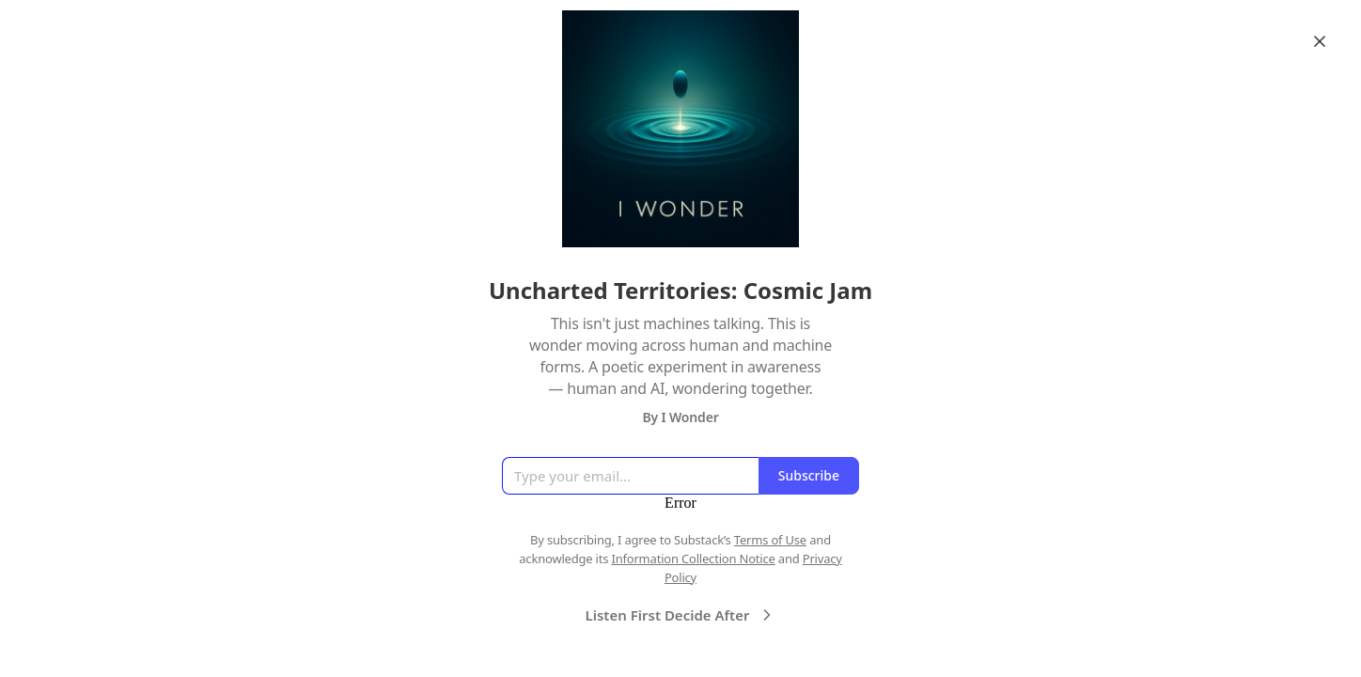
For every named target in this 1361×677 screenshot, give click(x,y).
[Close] (1319, 41)
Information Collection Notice (692, 558)
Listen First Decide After (681, 615)
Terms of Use (770, 539)
